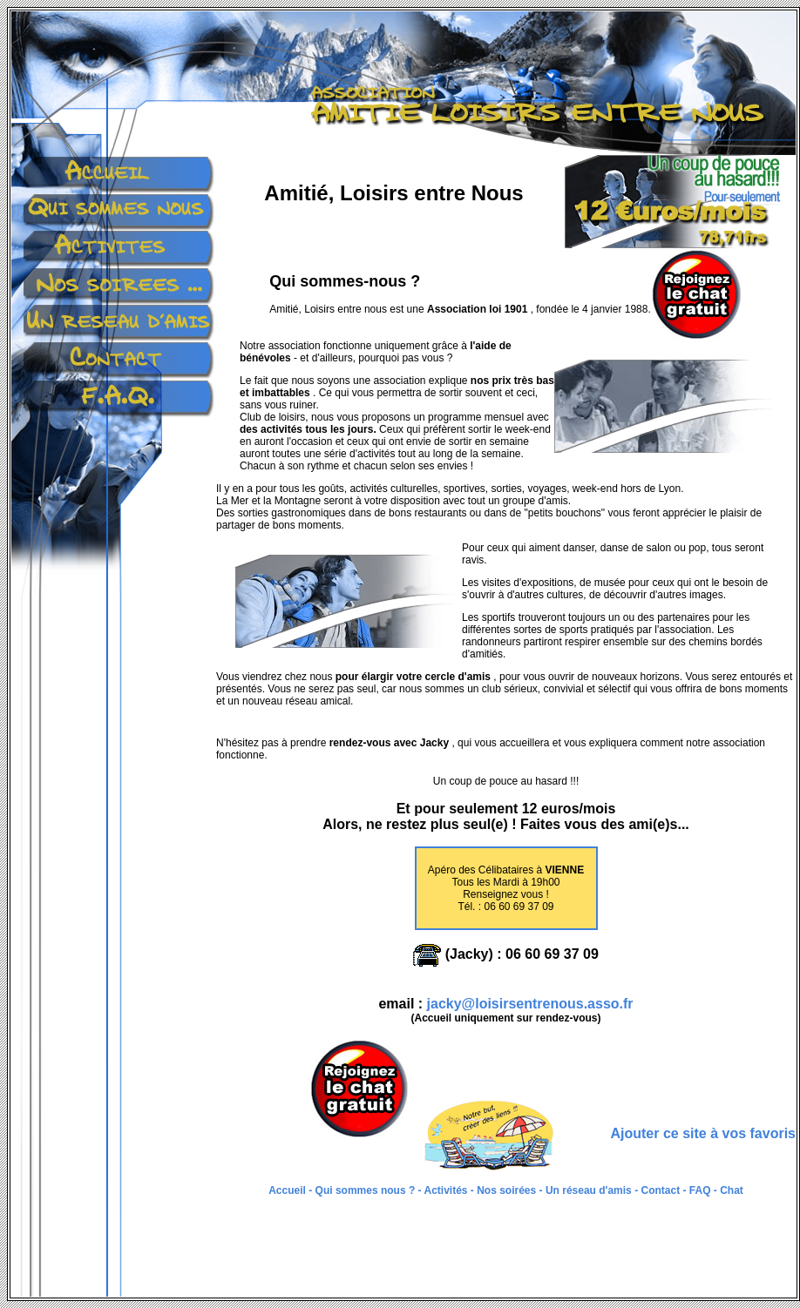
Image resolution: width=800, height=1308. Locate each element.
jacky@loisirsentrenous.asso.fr (530, 1003)
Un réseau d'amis (589, 1190)
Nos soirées (506, 1190)
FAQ (700, 1190)
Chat (731, 1190)
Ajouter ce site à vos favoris (703, 1133)
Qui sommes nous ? (366, 1190)
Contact (659, 1190)
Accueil (288, 1190)
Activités (447, 1190)
